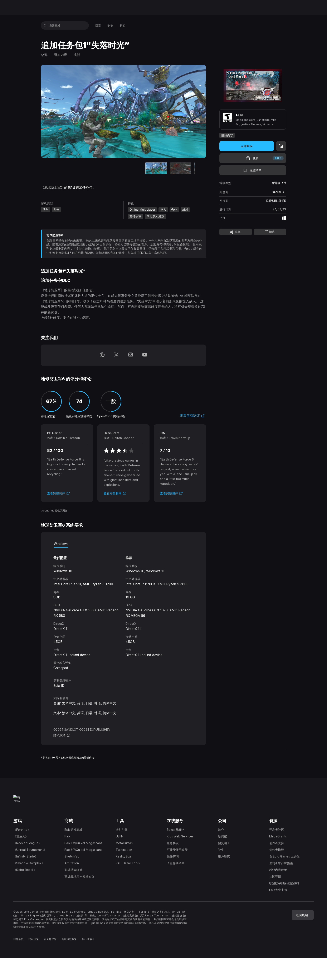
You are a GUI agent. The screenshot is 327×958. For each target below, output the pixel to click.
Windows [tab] (61, 544)
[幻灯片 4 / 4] (160, 168)
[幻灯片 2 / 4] (111, 168)
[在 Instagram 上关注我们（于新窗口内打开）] (130, 355)
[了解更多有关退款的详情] (284, 183)
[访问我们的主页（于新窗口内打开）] (102, 355)
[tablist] (123, 543)
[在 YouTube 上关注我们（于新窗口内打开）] (145, 355)
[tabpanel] (123, 609)
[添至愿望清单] (252, 170)
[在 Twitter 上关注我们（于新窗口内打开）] (116, 355)
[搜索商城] (45, 25)
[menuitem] (98, 25)
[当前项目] (87, 168)
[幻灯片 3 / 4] (135, 168)
